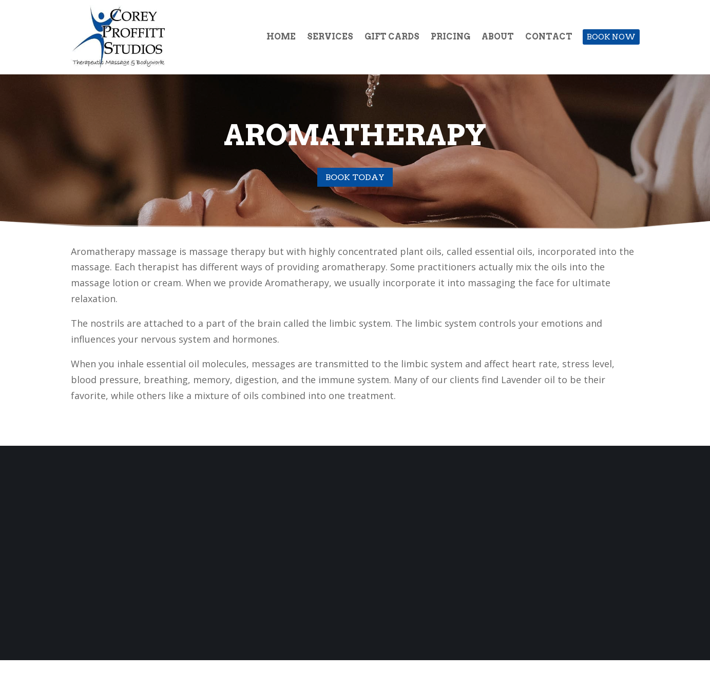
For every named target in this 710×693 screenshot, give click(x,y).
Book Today (355, 177)
